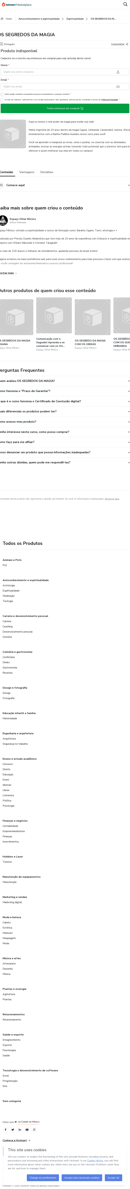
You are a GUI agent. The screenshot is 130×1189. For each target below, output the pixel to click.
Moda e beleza (12, 917)
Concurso (8, 764)
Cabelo (7, 922)
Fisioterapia (9, 1050)
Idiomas (7, 785)
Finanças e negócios (15, 821)
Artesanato (9, 963)
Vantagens (26, 172)
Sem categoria (12, 1101)
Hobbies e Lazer (13, 856)
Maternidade (10, 718)
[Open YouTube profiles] (27, 1130)
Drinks (6, 662)
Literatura (8, 795)
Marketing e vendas (15, 897)
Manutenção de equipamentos (22, 877)
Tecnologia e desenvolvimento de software (30, 1070)
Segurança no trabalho (15, 744)
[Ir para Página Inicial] (18, 4)
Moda (6, 943)
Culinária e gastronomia (17, 652)
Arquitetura (9, 738)
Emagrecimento (11, 1040)
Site (5, 1086)
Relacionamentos (14, 1014)
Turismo (7, 862)
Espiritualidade (11, 590)
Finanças (7, 836)
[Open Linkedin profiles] (19, 1130)
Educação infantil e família (19, 713)
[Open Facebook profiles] (5, 1130)
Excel (6, 1076)
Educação (8, 774)
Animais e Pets (12, 560)
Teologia (8, 601)
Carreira (7, 621)
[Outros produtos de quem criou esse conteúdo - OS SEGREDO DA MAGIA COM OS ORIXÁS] (92, 324)
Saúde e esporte (13, 1034)
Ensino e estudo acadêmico (20, 759)
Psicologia (8, 806)
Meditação (9, 596)
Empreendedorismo (14, 831)
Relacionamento (12, 1019)
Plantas (7, 999)
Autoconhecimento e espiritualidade (26, 580)
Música (6, 974)
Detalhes (46, 172)
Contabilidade (10, 826)
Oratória (7, 637)
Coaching (8, 626)
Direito (6, 769)
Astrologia (9, 585)
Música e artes (12, 958)
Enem (6, 780)
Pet (5, 565)
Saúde (6, 1055)
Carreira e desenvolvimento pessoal (25, 616)
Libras (6, 790)
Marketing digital (12, 902)
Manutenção (10, 882)
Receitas (8, 673)
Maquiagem (9, 938)
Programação (10, 1081)
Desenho (8, 969)
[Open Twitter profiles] (12, 1130)
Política (7, 800)
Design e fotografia (15, 688)
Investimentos (11, 841)
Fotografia (8, 698)
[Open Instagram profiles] (34, 1130)
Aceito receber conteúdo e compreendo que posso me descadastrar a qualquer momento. (38, 94)
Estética (7, 928)
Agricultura (9, 994)
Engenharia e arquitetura (18, 733)
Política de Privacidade (109, 100)
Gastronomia (10, 667)
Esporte (7, 1045)
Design (7, 693)
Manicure (8, 933)
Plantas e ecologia (14, 989)
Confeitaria (9, 657)
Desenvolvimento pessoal (18, 632)
